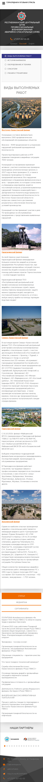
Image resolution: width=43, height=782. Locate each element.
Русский (23, 43)
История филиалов (16, 60)
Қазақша (14, 43)
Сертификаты (21, 609)
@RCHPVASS (12, 769)
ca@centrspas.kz (14, 764)
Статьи (21, 596)
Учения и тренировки (17, 73)
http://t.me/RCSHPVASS (17, 774)
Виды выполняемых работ (19, 56)
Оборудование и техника (19, 65)
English (31, 43)
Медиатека (21, 602)
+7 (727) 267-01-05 (21, 39)
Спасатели (12, 69)
